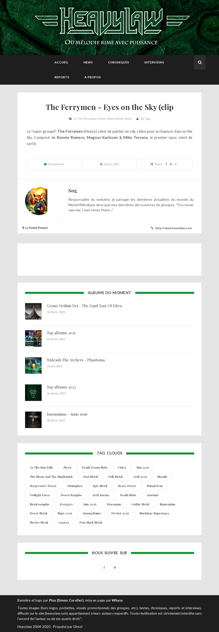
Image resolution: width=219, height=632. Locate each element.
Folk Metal (115, 476)
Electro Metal (39, 522)
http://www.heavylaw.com (173, 228)
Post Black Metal (90, 522)
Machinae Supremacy (154, 513)
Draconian (114, 504)
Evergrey (66, 504)
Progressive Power (43, 486)
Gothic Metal (140, 504)
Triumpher (74, 486)
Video (128, 118)
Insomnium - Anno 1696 (67, 414)
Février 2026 (120, 513)
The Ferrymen (87, 118)
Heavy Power (127, 486)
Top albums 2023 (61, 387)
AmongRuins (91, 513)
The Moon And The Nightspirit (51, 476)
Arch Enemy (101, 495)
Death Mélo (128, 495)
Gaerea (64, 522)
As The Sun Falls (41, 467)
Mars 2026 (65, 513)
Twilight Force (40, 495)
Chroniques (118, 62)
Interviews (154, 62)
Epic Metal (100, 486)
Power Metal (38, 513)
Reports (61, 77)
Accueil (61, 62)
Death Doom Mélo (94, 467)
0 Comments (56, 164)
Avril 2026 (140, 476)
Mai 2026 (143, 467)
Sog (147, 118)
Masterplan (167, 504)
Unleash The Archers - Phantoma (76, 359)
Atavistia (152, 495)
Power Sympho (71, 495)
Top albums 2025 (61, 332)
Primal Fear (155, 486)
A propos (92, 77)
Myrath (162, 476)
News (88, 62)
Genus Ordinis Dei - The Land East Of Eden (84, 305)
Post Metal (90, 476)
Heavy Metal (114, 118)
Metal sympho (39, 504)
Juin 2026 (89, 504)
